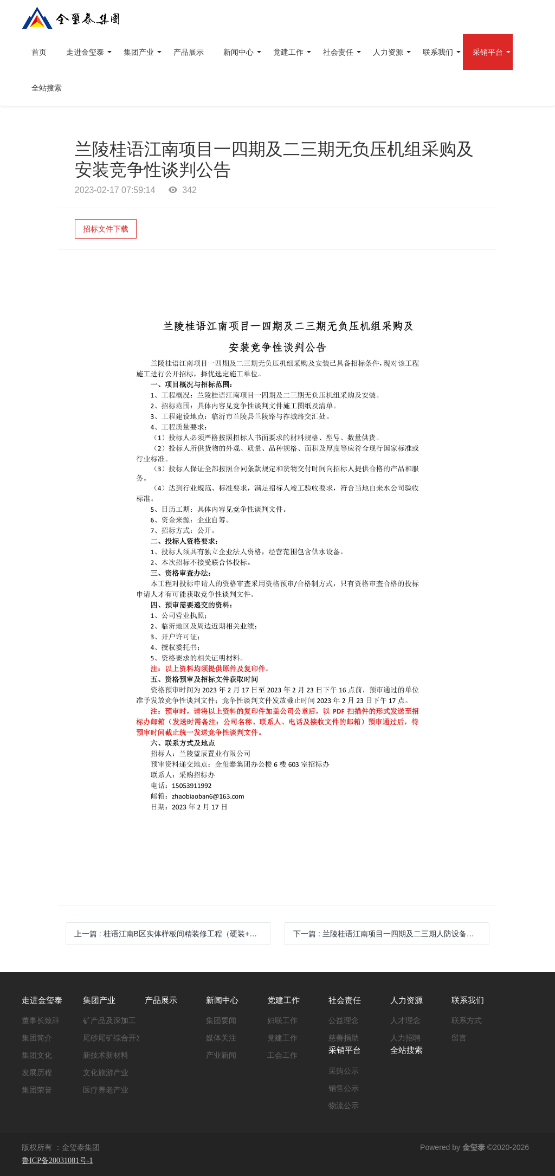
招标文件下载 (105, 228)
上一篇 (172, 933)
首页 (39, 52)
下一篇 (391, 933)
